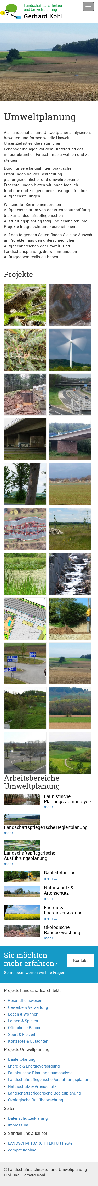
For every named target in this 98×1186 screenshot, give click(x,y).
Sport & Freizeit (21, 1034)
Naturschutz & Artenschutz (32, 1086)
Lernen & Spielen (23, 1021)
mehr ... (50, 807)
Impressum (18, 1125)
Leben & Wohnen (23, 1014)
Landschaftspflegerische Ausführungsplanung (50, 1080)
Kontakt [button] (80, 960)
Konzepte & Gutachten (28, 1041)
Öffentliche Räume (24, 1028)
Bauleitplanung (22, 1059)
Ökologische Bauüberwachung (35, 1100)
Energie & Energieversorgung (34, 1066)
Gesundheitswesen (25, 1001)
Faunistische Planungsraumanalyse (40, 1073)
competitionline (22, 1150)
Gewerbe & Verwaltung (28, 1007)
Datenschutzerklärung (28, 1118)
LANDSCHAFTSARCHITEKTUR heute (40, 1143)
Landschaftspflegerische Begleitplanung (44, 1093)
